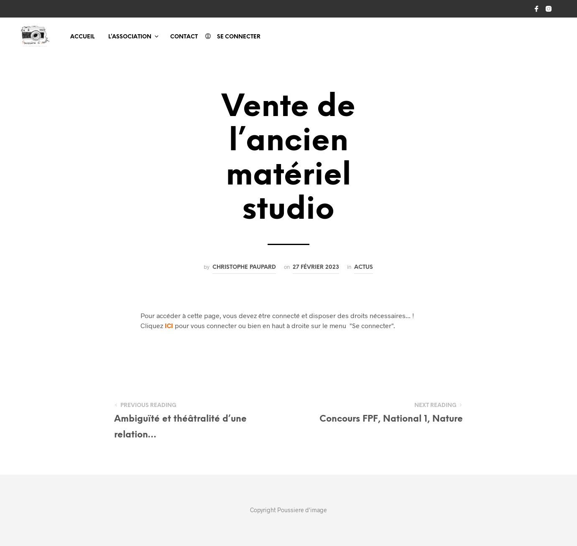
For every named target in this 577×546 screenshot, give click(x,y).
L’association (129, 37)
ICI (169, 325)
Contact (184, 37)
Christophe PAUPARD (244, 267)
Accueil (82, 37)
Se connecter (238, 37)
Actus (363, 267)
